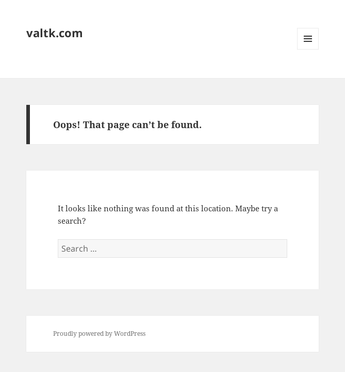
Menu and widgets (308, 49)
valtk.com (54, 32)
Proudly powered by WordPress (99, 333)
